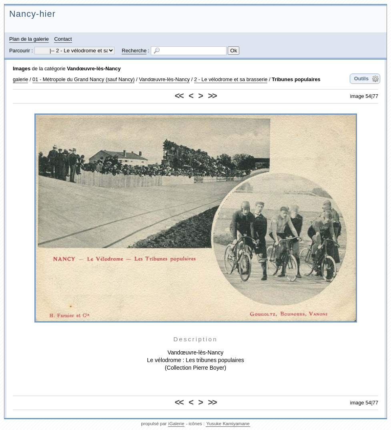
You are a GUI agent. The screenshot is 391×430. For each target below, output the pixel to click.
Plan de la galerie (29, 39)
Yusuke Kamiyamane (227, 423)
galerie (20, 79)
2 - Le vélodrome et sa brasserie (231, 79)
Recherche (134, 51)
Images (21, 69)
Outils (361, 79)
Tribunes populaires (296, 79)
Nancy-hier (32, 14)
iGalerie (176, 423)
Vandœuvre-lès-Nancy (93, 69)
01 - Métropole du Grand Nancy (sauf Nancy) (83, 79)
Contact (63, 39)
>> (212, 96)
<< (179, 96)
